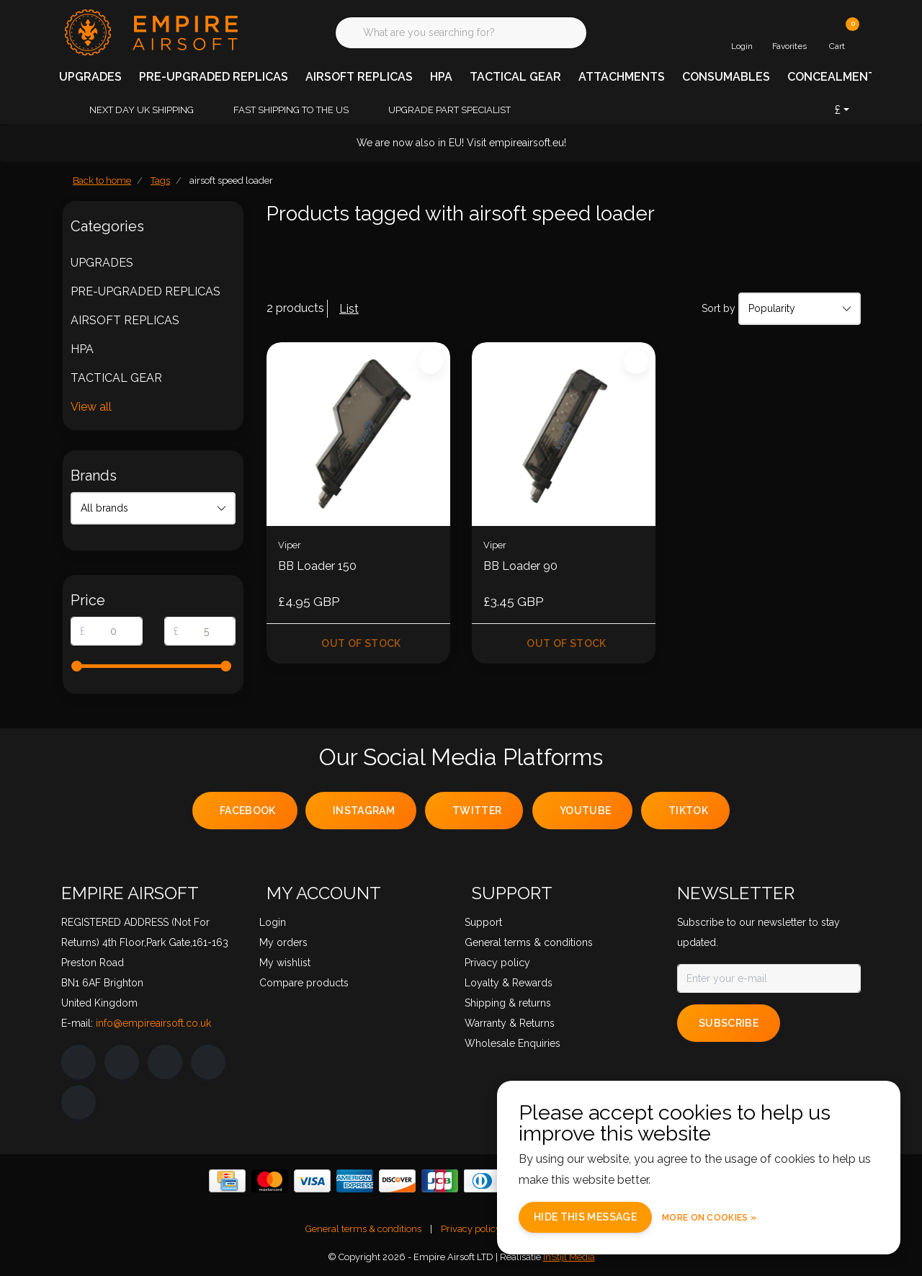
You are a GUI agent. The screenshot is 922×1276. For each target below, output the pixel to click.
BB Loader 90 (520, 566)
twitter (476, 810)
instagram (364, 810)
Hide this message (585, 1217)
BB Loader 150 (317, 566)
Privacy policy (471, 1228)
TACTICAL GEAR (515, 77)
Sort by (718, 308)
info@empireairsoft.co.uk (153, 1023)
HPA (441, 77)
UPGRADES (90, 77)
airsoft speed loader (231, 180)
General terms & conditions (363, 1228)
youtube (585, 810)
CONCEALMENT (831, 77)
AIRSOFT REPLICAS (359, 77)
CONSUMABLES (726, 77)
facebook (248, 810)
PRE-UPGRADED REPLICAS (213, 77)
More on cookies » (709, 1218)
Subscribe (728, 1023)
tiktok (688, 810)
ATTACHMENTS (621, 77)
